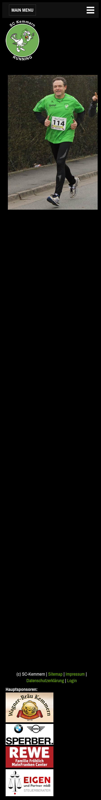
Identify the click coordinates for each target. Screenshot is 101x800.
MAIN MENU (22, 10)
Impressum (75, 674)
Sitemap (55, 674)
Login (72, 680)
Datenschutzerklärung (45, 680)
